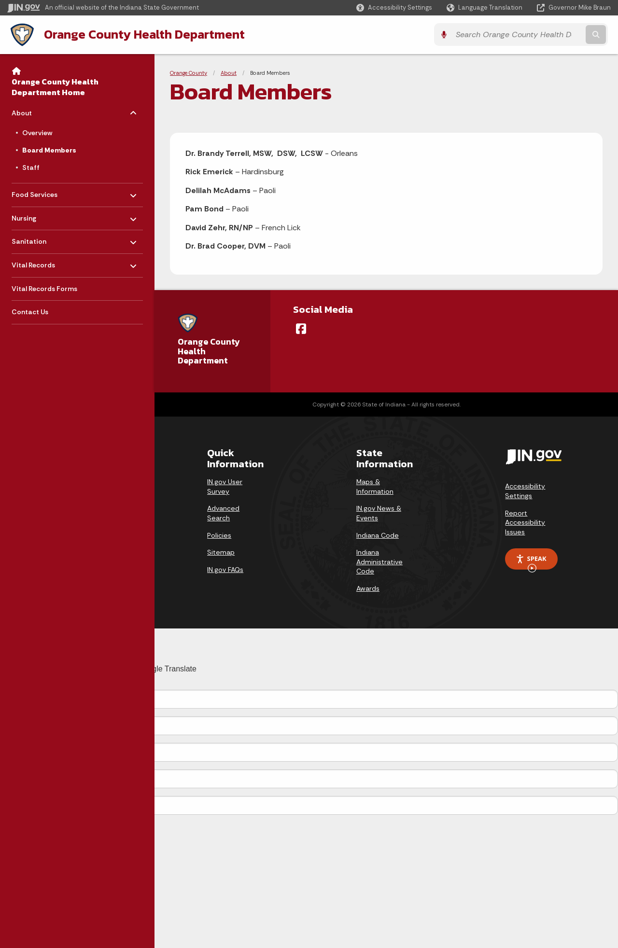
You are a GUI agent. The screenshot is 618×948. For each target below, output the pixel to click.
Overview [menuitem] (37, 132)
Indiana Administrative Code (379, 561)
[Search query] (537, 34)
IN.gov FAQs (225, 569)
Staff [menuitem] (31, 167)
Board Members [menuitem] (49, 149)
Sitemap (221, 552)
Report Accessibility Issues (525, 522)
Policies (219, 534)
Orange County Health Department (141, 34)
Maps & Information (374, 486)
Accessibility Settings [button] (525, 491)
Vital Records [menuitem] (40, 262)
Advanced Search (223, 513)
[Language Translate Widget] (485, 8)
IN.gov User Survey (224, 486)
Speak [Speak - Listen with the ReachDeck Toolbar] (531, 562)
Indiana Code (377, 534)
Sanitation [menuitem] (40, 238)
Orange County (188, 72)
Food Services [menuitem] (40, 191)
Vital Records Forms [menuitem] (44, 288)
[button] (394, 7)
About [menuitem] (40, 110)
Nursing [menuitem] (40, 215)
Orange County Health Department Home (55, 87)
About (229, 72)
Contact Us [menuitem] (30, 311)
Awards (367, 588)
